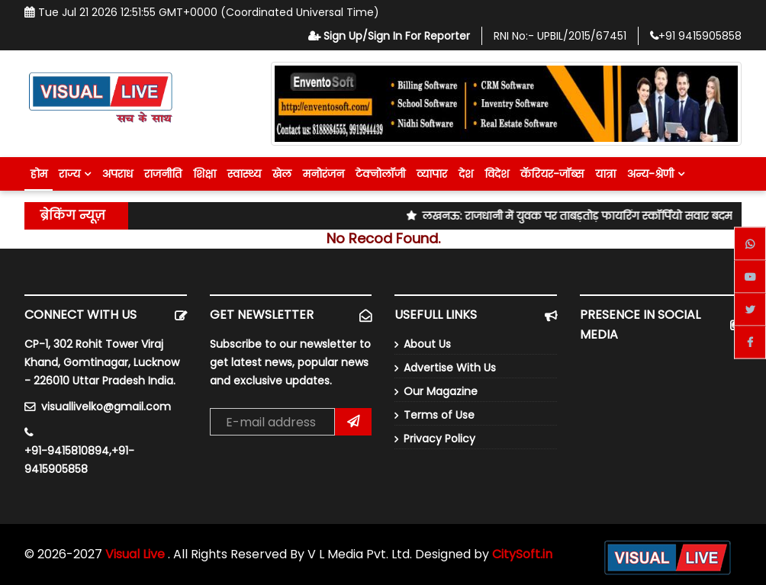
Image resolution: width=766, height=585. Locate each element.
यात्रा (605, 174)
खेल (281, 174)
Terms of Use (439, 415)
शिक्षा (204, 174)
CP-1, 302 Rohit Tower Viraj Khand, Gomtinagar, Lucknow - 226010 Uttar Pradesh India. (101, 362)
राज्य (75, 174)
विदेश (496, 174)
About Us (427, 344)
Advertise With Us (450, 367)
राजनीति (163, 174)
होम (39, 174)
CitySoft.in (522, 554)
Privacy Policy (439, 438)
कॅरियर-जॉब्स (552, 174)
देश (466, 174)
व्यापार (432, 174)
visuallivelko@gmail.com (106, 406)
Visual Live (136, 554)
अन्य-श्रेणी (655, 174)
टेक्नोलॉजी (380, 174)
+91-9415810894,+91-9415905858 (79, 460)
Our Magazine (441, 391)
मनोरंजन (323, 174)
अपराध (117, 174)
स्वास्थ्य (244, 174)
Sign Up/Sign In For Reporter (389, 35)
